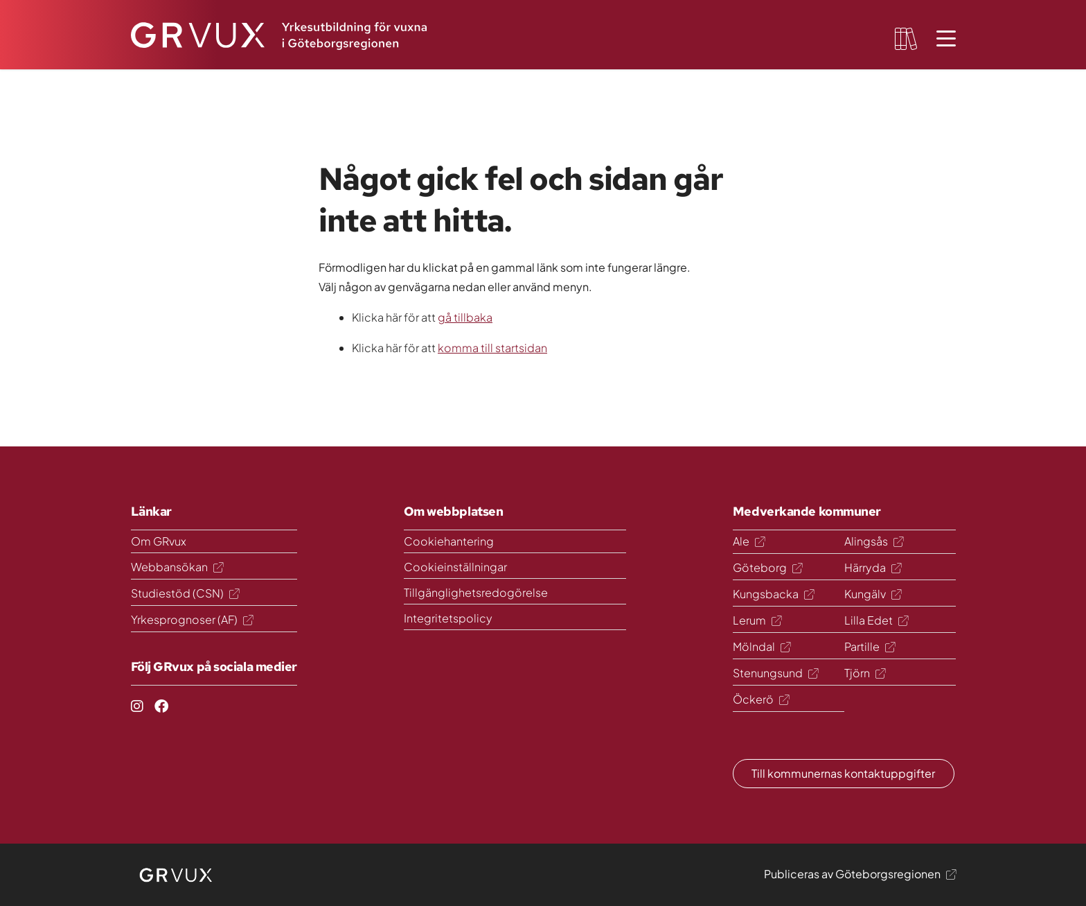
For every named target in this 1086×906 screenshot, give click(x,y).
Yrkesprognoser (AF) (192, 619)
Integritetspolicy (448, 618)
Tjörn (864, 672)
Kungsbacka (773, 593)
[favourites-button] (906, 38)
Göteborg (767, 567)
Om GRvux (158, 541)
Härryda (872, 567)
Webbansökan (177, 566)
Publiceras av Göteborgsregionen (860, 873)
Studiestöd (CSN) (185, 593)
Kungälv (872, 593)
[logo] (176, 875)
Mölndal (761, 646)
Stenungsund (775, 672)
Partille (869, 646)
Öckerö (761, 699)
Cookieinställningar (455, 566)
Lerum (757, 620)
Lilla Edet (876, 620)
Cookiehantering (449, 541)
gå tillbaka (465, 317)
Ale (749, 541)
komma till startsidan (492, 347)
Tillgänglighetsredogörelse (476, 592)
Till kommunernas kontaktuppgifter (843, 773)
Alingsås (873, 541)
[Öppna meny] (946, 39)
